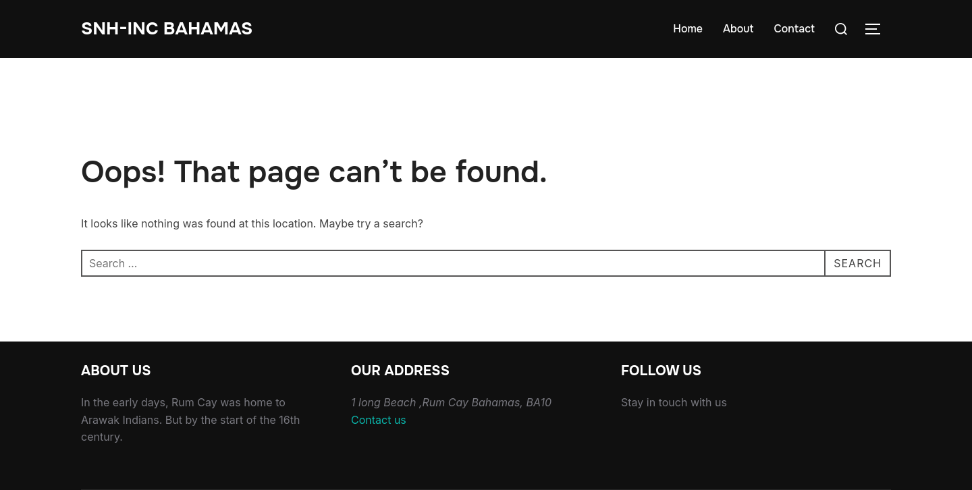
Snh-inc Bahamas (166, 29)
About (738, 29)
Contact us (378, 420)
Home (688, 29)
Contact (794, 29)
